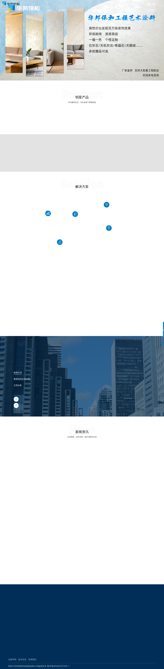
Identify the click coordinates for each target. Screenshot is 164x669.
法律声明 (12, 659)
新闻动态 (122, 10)
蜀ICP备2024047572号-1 (58, 666)
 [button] (16, 399)
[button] (74, 73)
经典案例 (107, 10)
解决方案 (92, 10)
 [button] (16, 405)
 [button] (150, 40)
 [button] (9, 40)
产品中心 (77, 10)
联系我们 (152, 10)
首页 (49, 10)
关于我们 (62, 10)
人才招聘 (137, 10)
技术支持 (22, 659)
